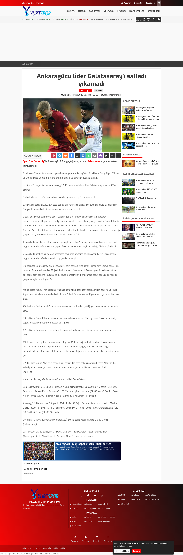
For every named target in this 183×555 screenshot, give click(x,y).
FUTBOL (82, 11)
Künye (74, 521)
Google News (32, 155)
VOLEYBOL (109, 11)
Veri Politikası (105, 521)
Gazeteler (89, 504)
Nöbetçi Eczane (77, 504)
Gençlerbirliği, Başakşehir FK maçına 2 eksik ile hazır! (108, 64)
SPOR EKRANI (154, 11)
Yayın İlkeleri (76, 526)
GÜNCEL (71, 11)
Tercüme (4, 553)
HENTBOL (121, 11)
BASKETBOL (95, 11)
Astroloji (75, 509)
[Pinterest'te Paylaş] (53, 155)
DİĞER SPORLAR (136, 11)
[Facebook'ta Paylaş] (71, 155)
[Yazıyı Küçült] (112, 155)
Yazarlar (126, 3)
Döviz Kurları (105, 509)
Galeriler (150, 3)
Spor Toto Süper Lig (33, 161)
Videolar (138, 3)
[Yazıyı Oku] (106, 155)
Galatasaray (94, 161)
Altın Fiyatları (91, 509)
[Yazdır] (100, 155)
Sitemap (108, 538)
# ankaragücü (31, 463)
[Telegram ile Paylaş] (59, 155)
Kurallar (89, 521)
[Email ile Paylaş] (94, 155)
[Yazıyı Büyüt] (118, 155)
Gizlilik (74, 517)
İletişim (88, 517)
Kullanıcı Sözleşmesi (106, 517)
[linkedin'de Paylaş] (83, 155)
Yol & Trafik (104, 504)
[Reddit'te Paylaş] (65, 155)
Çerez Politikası (122, 551)
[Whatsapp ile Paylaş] (88, 155)
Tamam (136, 551)
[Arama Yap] (159, 3)
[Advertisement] (91, 42)
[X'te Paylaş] (77, 155)
